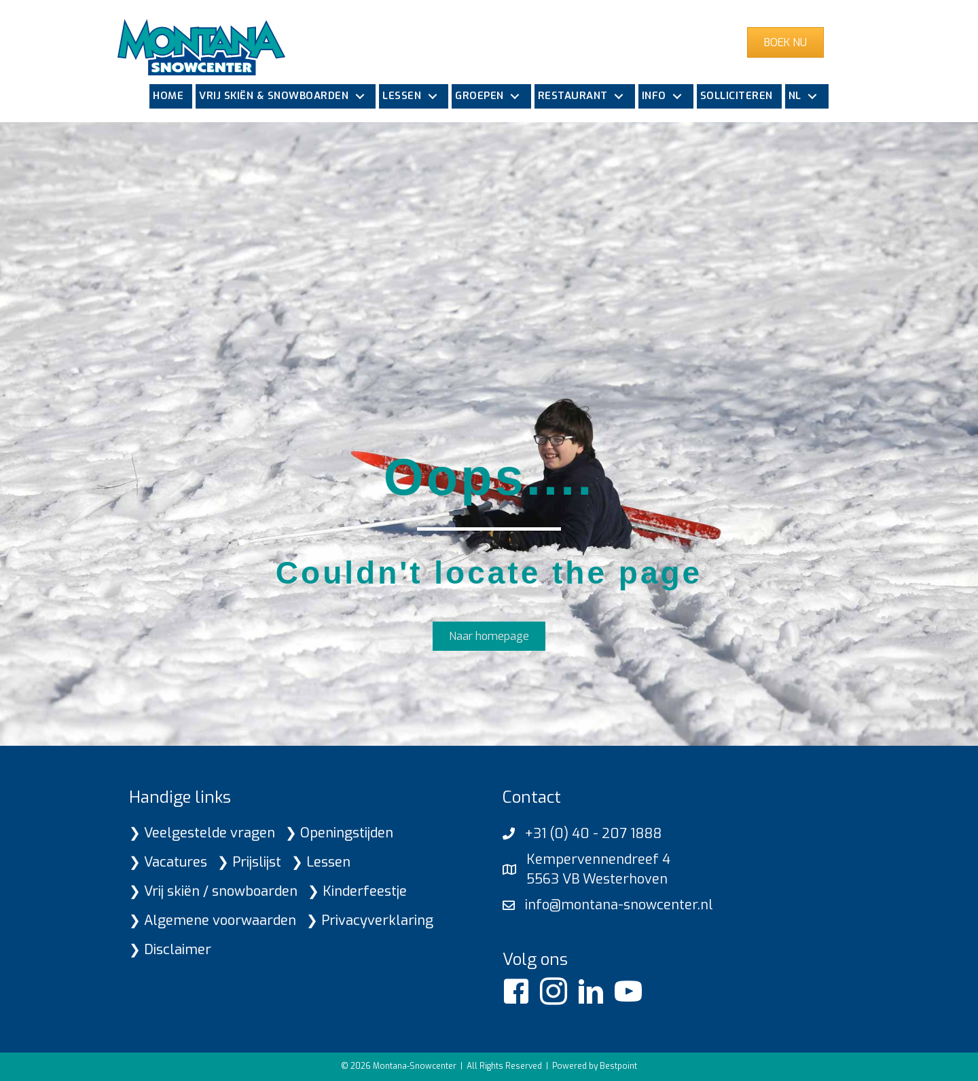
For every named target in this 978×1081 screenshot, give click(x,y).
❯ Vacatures (168, 862)
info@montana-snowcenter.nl (619, 905)
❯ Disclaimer (170, 950)
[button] (359, 96)
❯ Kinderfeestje (357, 891)
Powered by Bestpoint (594, 1066)
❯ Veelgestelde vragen (202, 833)
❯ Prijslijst (249, 862)
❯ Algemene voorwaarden (212, 920)
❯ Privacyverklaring (369, 920)
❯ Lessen (320, 862)
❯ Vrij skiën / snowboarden (213, 891)
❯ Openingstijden (339, 833)
